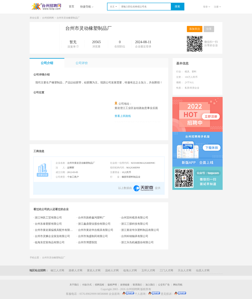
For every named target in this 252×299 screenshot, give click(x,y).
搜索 (177, 6)
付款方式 (87, 284)
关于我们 (74, 284)
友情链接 (124, 284)
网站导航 (177, 284)
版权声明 (112, 284)
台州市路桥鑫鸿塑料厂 (91, 217)
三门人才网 (166, 270)
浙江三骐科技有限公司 (134, 223)
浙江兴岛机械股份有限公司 (137, 242)
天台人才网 (184, 270)
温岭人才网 (112, 270)
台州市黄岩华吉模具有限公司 (95, 230)
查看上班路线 (123, 116)
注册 (217, 6)
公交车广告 (164, 284)
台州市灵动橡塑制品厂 (68, 17)
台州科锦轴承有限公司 (134, 236)
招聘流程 (99, 284)
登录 (206, 6)
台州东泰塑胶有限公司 (48, 223)
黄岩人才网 (93, 270)
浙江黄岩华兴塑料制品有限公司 (140, 230)
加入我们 (150, 284)
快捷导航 (86, 6)
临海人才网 (130, 270)
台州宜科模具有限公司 (134, 217)
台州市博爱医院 (87, 242)
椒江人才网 (57, 270)
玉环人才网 (148, 270)
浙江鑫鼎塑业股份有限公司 (94, 223)
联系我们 (137, 284)
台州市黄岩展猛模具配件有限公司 (54, 230)
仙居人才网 (202, 270)
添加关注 (194, 28)
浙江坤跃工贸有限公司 (48, 217)
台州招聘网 (48, 17)
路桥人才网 (75, 270)
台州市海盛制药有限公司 (93, 236)
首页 (71, 6)
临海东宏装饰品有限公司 (50, 242)
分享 (209, 28)
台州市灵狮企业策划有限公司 (52, 236)
